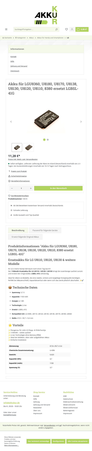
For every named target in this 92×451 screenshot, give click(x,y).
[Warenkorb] (82, 29)
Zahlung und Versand (18, 66)
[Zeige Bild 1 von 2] (44, 140)
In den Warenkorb (58, 188)
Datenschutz (68, 399)
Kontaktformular (9, 415)
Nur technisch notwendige (38, 441)
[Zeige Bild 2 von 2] (48, 140)
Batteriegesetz (68, 410)
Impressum (14, 71)
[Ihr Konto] (72, 29)
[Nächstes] (81, 121)
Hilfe (12, 61)
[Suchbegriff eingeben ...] (34, 29)
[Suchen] (56, 29)
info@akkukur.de (11, 402)
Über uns (36, 410)
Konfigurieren (58, 441)
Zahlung (36, 402)
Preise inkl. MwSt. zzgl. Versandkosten (23, 159)
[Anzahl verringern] (11, 188)
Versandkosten (49, 425)
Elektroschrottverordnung (73, 402)
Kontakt (13, 56)
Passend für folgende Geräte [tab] (45, 230)
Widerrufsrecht (69, 405)
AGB (65, 396)
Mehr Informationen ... (11, 445)
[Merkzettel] (66, 29)
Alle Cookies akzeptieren (78, 441)
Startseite (7, 38)
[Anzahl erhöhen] (30, 188)
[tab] (18, 230)
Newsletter (37, 408)
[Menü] (6, 29)
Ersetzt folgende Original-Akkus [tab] (25, 237)
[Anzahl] (21, 188)
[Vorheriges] (11, 121)
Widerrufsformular (70, 408)
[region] (46, 127)
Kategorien (20, 38)
